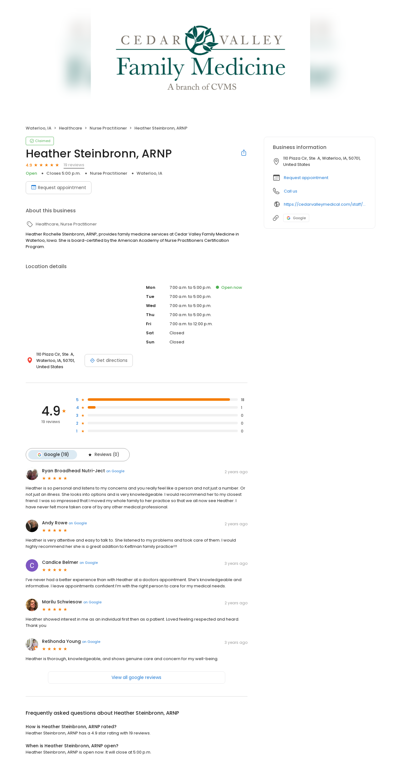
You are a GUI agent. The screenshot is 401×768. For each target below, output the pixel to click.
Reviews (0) (103, 455)
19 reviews (74, 165)
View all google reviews (136, 677)
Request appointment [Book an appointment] (58, 187)
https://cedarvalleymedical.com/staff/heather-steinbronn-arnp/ (325, 204)
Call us (290, 191)
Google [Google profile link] (296, 217)
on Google (115, 471)
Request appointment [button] (306, 178)
